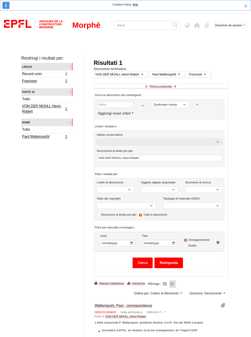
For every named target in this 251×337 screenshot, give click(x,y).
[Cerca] (142, 25)
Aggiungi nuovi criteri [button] (114, 113)
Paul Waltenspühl (44, 137)
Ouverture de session (229, 25)
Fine (145, 235)
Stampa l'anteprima (109, 283)
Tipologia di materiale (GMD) (181, 198)
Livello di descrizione (110, 182)
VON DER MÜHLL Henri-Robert (44, 108)
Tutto (26, 99)
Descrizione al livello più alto (115, 150)
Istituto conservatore (110, 134)
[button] (197, 25)
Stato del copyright (109, 198)
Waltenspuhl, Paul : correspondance (123, 305)
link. (136, 4)
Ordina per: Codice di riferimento (156, 293)
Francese (44, 81)
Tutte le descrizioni (155, 214)
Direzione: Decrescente (206, 293)
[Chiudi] (246, 6)
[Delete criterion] (197, 104)
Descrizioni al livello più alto (118, 214)
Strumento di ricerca (198, 182)
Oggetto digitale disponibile (158, 182)
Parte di (28, 92)
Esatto (192, 245)
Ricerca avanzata (161, 86)
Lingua (27, 66)
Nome (26, 122)
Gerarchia (136, 283)
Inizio (103, 235)
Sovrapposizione (199, 239)
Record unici (44, 74)
